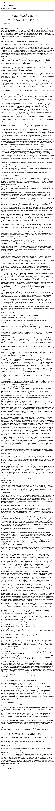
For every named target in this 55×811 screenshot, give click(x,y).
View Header (4, 3)
